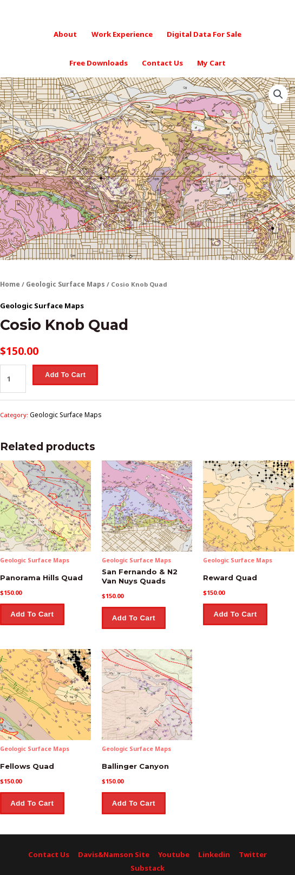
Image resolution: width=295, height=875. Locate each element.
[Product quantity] (12, 372)
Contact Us (161, 59)
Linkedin (210, 842)
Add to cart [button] (32, 604)
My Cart (208, 59)
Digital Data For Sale (201, 33)
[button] (279, 90)
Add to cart (63, 369)
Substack (148, 854)
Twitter (247, 842)
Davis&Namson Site (115, 842)
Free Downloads (101, 59)
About (69, 33)
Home (9, 280)
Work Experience (122, 33)
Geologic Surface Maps (63, 280)
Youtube (172, 842)
